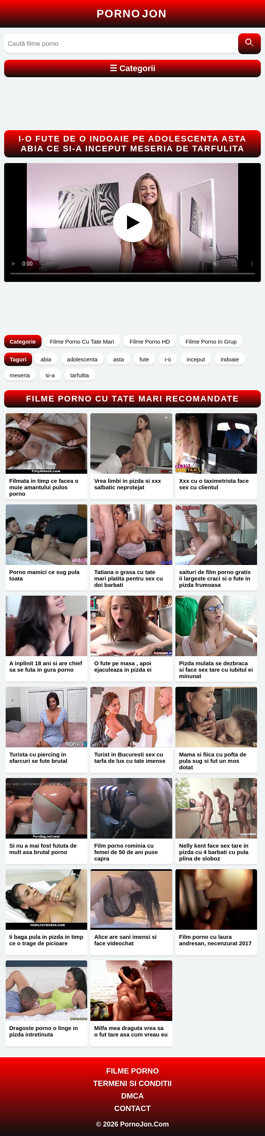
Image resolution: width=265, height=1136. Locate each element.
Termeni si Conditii (132, 1083)
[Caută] (249, 43)
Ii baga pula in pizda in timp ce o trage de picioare (46, 940)
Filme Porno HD (150, 341)
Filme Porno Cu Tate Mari (82, 341)
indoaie (230, 359)
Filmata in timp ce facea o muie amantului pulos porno (44, 487)
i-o (168, 359)
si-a (49, 375)
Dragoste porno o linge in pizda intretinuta (43, 1031)
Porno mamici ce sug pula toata (44, 575)
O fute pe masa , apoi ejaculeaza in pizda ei (123, 666)
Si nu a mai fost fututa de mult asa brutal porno (43, 848)
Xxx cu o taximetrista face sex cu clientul (214, 484)
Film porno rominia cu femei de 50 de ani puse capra (126, 852)
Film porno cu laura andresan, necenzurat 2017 (215, 940)
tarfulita (79, 375)
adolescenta (82, 359)
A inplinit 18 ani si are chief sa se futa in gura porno (45, 666)
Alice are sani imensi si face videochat (125, 940)
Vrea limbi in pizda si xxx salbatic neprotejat (127, 484)
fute (144, 359)
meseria (20, 375)
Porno (132, 14)
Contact (132, 1108)
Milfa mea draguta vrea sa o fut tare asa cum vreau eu (130, 1031)
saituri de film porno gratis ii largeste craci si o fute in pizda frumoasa (215, 578)
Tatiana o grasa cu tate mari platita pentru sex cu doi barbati (128, 578)
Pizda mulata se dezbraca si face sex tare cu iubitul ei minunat (216, 669)
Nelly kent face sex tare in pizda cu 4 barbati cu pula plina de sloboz (213, 852)
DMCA (132, 1096)
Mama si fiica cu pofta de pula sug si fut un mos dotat (212, 760)
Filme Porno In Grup (211, 341)
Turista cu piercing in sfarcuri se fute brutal (38, 757)
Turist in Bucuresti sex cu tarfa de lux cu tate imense (129, 757)
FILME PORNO (132, 1071)
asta (118, 359)
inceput (196, 359)
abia (45, 359)
